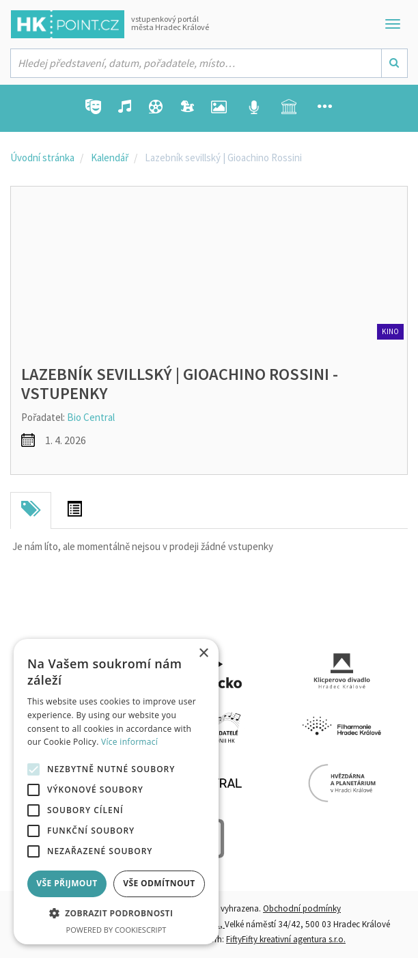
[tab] (30, 510)
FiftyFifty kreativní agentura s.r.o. (286, 939)
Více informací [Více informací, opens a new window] (129, 742)
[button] (116, 914)
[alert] (116, 791)
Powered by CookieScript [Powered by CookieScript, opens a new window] (116, 930)
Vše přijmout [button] (66, 883)
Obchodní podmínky (302, 908)
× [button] (203, 653)
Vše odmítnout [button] (159, 883)
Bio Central (91, 417)
